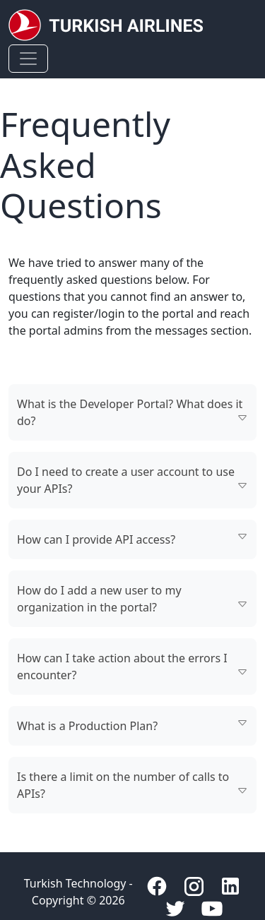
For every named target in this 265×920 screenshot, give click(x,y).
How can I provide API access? (96, 539)
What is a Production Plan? (87, 726)
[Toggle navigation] (28, 58)
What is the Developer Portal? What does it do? (129, 412)
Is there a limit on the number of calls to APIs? (123, 785)
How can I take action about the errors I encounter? (122, 666)
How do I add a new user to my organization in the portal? (99, 599)
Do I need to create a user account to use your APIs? (126, 480)
